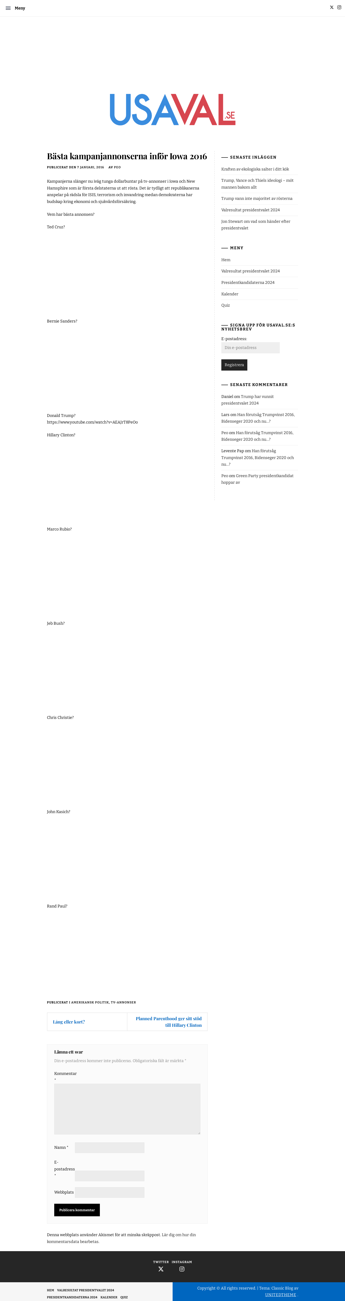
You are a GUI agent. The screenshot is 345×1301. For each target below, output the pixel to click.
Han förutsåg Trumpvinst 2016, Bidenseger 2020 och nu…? (257, 457)
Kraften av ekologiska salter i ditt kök (255, 169)
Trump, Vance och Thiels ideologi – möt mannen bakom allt (257, 184)
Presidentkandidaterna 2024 (248, 282)
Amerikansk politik (90, 1002)
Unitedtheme (280, 1294)
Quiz (225, 305)
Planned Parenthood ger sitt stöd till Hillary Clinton (169, 1021)
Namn (61, 1147)
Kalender (229, 294)
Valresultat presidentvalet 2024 (250, 210)
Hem (225, 259)
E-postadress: (234, 338)
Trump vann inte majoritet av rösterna (257, 198)
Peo (117, 167)
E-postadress (64, 1169)
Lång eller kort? (69, 1022)
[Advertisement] (172, 50)
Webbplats (64, 1192)
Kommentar (64, 1077)
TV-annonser (123, 1002)
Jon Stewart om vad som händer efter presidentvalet (255, 225)
